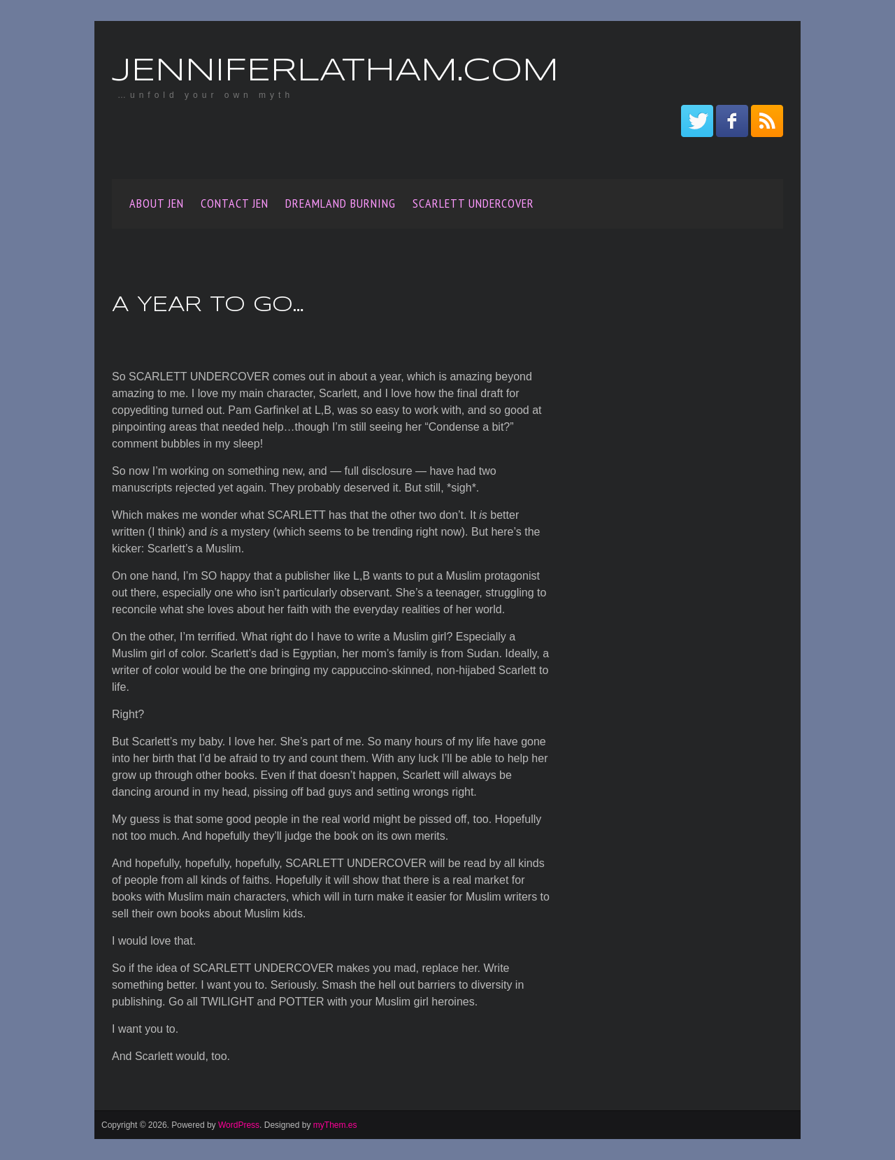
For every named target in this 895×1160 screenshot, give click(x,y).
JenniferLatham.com (335, 71)
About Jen (156, 203)
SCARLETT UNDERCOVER (473, 203)
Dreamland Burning (340, 203)
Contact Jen (234, 203)
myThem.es (335, 1125)
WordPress (238, 1125)
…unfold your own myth (205, 95)
